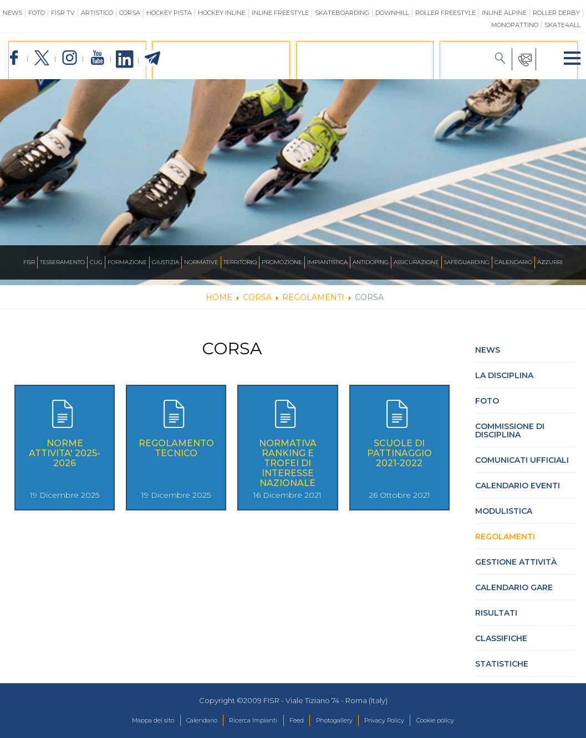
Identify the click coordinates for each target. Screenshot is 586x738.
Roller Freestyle (445, 13)
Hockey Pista (169, 13)
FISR (29, 262)
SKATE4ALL (562, 25)
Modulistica (503, 518)
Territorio (240, 262)
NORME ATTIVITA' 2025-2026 (64, 460)
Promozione (282, 262)
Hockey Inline (222, 13)
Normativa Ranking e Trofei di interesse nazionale (288, 470)
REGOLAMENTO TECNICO (176, 455)
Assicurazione (416, 262)
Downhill (392, 13)
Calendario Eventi (517, 492)
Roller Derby (556, 13)
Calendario (513, 262)
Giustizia (165, 262)
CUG (96, 262)
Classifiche (501, 645)
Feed (295, 720)
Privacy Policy (400, 720)
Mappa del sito (125, 720)
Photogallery (341, 720)
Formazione (127, 262)
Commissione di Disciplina (509, 437)
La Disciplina (504, 382)
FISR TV (63, 13)
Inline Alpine (504, 13)
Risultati (496, 620)
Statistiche (501, 670)
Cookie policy (462, 720)
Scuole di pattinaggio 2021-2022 (399, 460)
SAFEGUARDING (467, 262)
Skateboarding (342, 13)
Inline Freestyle (280, 13)
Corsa (129, 13)
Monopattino (514, 25)
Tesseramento (62, 262)
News (12, 13)
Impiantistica (327, 262)
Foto (36, 13)
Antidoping (371, 262)
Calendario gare (514, 594)
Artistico (97, 13)
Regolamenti (505, 543)
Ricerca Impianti (245, 720)
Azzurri (550, 262)
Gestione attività (516, 569)
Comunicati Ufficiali (522, 467)
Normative (201, 262)
